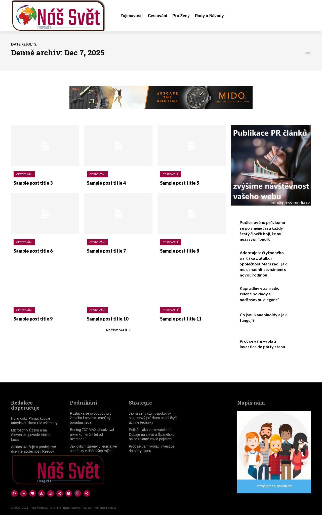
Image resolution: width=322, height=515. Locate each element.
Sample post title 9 (33, 319)
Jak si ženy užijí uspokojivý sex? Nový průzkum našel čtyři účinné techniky (153, 417)
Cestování (24, 174)
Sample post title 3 (33, 183)
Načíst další (118, 330)
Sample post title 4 (106, 183)
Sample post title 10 (107, 319)
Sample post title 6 (33, 251)
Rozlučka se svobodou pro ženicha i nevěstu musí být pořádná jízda (90, 417)
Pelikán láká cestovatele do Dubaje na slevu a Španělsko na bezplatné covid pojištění (151, 434)
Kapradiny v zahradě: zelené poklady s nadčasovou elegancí (259, 294)
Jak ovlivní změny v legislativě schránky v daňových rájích (93, 448)
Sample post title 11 (181, 319)
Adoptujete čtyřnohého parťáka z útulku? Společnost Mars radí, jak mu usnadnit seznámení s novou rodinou (263, 264)
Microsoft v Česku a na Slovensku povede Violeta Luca (31, 434)
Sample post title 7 (106, 251)
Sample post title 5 (179, 183)
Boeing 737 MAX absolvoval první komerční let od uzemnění (92, 434)
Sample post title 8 (179, 251)
